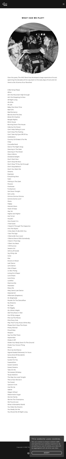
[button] (63, 4)
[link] (4, 4)
